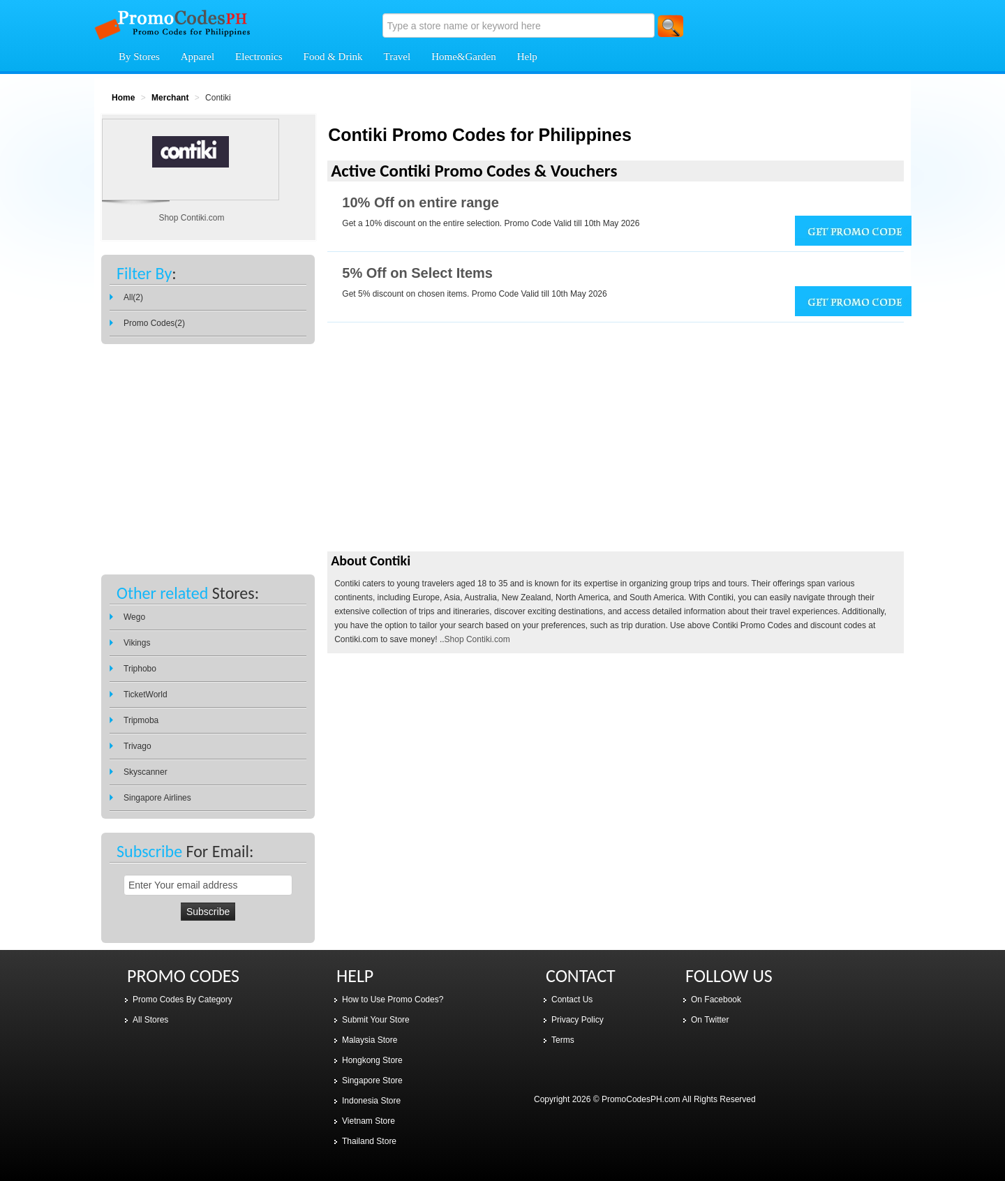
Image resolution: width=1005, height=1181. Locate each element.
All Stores (150, 1020)
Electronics (258, 56)
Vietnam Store (368, 1121)
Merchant (169, 98)
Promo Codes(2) (154, 323)
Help (527, 56)
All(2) (133, 297)
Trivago (137, 746)
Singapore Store (372, 1080)
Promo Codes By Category (182, 999)
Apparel (197, 56)
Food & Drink (333, 56)
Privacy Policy (577, 1020)
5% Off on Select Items (417, 273)
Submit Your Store (376, 1020)
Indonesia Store (371, 1101)
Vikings (137, 643)
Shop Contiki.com (477, 639)
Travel (397, 56)
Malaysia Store (369, 1040)
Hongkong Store (372, 1060)
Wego (134, 617)
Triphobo (140, 669)
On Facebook (716, 999)
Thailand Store (369, 1141)
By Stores (139, 56)
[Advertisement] (615, 448)
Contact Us (572, 999)
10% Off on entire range (420, 202)
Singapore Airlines (157, 798)
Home (123, 98)
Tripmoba (141, 720)
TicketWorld (146, 694)
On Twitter (710, 1020)
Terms (562, 1040)
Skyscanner (146, 772)
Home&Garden (463, 56)
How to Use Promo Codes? (392, 999)
